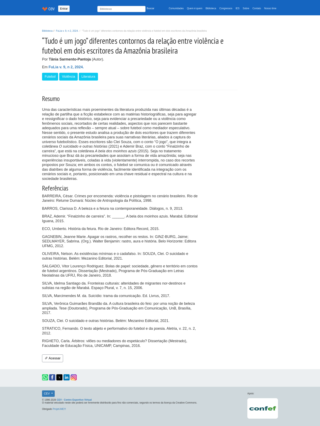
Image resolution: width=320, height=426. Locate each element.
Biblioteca (211, 8)
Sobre (246, 8)
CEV (47, 393)
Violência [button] (68, 76)
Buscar (150, 8)
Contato (256, 8)
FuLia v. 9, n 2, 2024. (67, 30)
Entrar (64, 8)
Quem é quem (194, 8)
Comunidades (176, 8)
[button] (45, 377)
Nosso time (270, 8)
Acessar (52, 358)
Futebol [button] (50, 76)
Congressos (225, 8)
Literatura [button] (88, 76)
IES (237, 8)
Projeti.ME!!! (59, 409)
